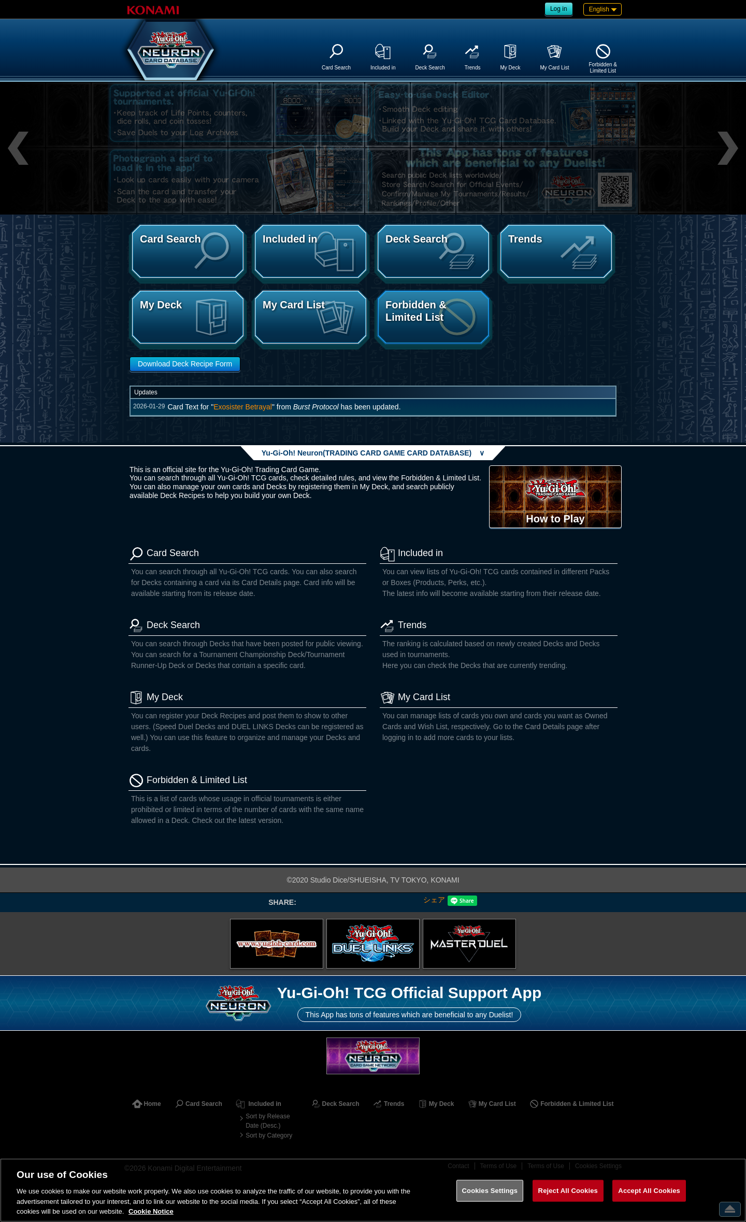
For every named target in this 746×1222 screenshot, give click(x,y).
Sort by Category (269, 1135)
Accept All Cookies (649, 1191)
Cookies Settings (490, 1191)
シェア (434, 900)
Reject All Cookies (568, 1191)
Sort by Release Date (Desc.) (268, 1121)
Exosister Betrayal (242, 407)
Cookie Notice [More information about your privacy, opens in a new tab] (151, 1211)
